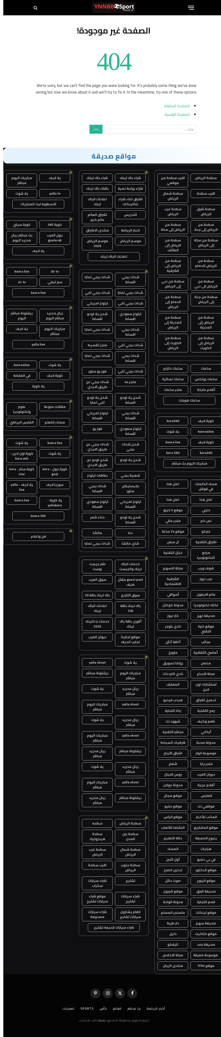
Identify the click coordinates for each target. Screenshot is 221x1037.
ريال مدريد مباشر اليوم (51, 315)
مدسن (203, 663)
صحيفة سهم (202, 923)
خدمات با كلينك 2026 (94, 623)
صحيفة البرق (202, 891)
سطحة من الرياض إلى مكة (169, 227)
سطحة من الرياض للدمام (202, 263)
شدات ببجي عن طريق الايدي (94, 384)
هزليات (202, 849)
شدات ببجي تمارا (94, 277)
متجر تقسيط (94, 345)
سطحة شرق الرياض (202, 211)
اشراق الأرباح (169, 753)
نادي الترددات (169, 674)
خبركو (202, 531)
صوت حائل (169, 881)
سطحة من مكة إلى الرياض (203, 242)
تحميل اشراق (202, 700)
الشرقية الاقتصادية (169, 581)
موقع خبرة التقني (203, 628)
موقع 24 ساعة (169, 531)
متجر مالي (169, 521)
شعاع (169, 764)
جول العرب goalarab (51, 237)
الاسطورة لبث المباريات (35, 204)
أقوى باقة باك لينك (127, 623)
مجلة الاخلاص (169, 955)
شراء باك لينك (127, 178)
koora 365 (34, 516)
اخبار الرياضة (127, 230)
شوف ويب (203, 568)
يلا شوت (169, 431)
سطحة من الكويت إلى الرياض (169, 343)
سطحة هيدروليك (94, 836)
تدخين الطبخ (169, 870)
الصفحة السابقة (174, 105)
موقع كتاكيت (202, 934)
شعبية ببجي (127, 475)
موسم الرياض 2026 (94, 243)
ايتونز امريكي (94, 303)
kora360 (169, 421)
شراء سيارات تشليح (127, 898)
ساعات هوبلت (186, 400)
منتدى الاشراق (94, 230)
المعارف (169, 684)
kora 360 (169, 453)
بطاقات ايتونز (94, 475)
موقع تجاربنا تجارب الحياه (127, 639)
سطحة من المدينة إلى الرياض (169, 322)
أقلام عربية (202, 785)
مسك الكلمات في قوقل (203, 486)
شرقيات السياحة (169, 742)
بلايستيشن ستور (127, 488)
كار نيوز (169, 616)
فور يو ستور (94, 371)
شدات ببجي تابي (94, 293)
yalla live (35, 344)
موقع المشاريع (203, 827)
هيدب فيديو (169, 700)
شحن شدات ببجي (127, 446)
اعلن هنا (169, 484)
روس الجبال (169, 774)
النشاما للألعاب (169, 827)
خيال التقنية (169, 553)
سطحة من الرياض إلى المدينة (203, 322)
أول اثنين (169, 859)
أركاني (202, 732)
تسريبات (65, 1008)
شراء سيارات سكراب (94, 883)
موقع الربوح (202, 881)
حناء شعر (94, 517)
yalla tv (51, 193)
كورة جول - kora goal (51, 471)
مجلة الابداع (203, 674)
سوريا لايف (51, 485)
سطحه (94, 823)
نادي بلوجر (170, 626)
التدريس (127, 215)
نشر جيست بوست (94, 566)
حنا (127, 533)
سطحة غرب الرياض (169, 211)
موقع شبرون (169, 891)
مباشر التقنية (169, 732)
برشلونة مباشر (94, 673)
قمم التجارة (203, 902)
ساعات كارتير (169, 368)
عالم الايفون (202, 594)
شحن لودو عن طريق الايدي (94, 462)
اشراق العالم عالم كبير (94, 217)
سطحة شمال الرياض (169, 195)
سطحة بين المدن (127, 836)
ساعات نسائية (169, 379)
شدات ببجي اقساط (127, 279)
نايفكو (169, 944)
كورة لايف (203, 421)
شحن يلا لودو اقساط (94, 316)
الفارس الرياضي (18, 422)
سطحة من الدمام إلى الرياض (170, 302)
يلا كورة (35, 386)
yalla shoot (94, 662)
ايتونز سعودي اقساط (127, 316)
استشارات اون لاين (202, 686)
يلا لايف (51, 178)
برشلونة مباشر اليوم (18, 315)
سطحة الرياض (202, 178)
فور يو (94, 429)
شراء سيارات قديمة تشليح (110, 927)
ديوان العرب (203, 774)
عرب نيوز (202, 579)
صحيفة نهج (203, 616)
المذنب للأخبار (203, 817)
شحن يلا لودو (127, 460)
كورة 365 (51, 225)
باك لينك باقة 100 (127, 608)
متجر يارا (202, 764)
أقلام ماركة (203, 390)
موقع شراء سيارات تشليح (94, 898)
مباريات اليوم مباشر (127, 675)
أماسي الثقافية (202, 652)
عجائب (202, 642)
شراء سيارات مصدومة (94, 914)
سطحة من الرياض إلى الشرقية (170, 266)
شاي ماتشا (127, 543)
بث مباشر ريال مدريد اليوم (18, 237)
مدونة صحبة (202, 742)
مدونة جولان (169, 785)
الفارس (202, 796)
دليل (169, 934)
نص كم (202, 521)
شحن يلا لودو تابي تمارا (94, 399)
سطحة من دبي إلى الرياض (169, 283)
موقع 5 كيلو (169, 510)
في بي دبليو (202, 859)
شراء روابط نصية (127, 188)
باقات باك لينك (94, 188)
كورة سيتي (18, 225)
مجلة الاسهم (170, 568)
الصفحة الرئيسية (174, 114)
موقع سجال (169, 796)
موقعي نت (202, 806)
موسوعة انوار (202, 753)
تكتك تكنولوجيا (202, 605)
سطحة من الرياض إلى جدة (202, 227)
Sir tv (51, 271)
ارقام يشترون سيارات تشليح (127, 914)
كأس (100, 1008)
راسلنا (98, 1020)
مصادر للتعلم (51, 422)
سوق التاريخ (127, 595)
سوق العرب (94, 579)
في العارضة (18, 375)
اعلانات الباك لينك (94, 201)
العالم (114, 1008)
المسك (169, 849)
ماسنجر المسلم (169, 912)
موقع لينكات (202, 912)
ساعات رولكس (202, 379)
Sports (83, 1008)
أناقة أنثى (169, 642)
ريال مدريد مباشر (127, 691)
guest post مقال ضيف (127, 582)
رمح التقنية (203, 711)
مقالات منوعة (51, 407)
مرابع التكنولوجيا (203, 555)
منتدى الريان (170, 966)
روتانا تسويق (170, 663)
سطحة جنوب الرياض (127, 867)
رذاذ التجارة (170, 711)
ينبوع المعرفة (202, 838)
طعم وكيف (203, 721)
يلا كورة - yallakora (51, 502)
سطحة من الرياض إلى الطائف (170, 245)
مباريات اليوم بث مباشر (186, 463)
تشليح (127, 881)
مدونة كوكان (169, 605)
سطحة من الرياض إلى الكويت (203, 343)
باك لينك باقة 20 (93, 595)
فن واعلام (35, 536)
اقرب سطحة (202, 193)
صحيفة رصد (203, 944)
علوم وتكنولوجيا (18, 409)
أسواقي (170, 594)
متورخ (169, 652)
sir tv (18, 282)
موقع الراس (169, 817)
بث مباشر (130, 1008)
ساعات (203, 368)
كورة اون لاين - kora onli (18, 455)
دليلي (202, 510)
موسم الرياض (127, 241)
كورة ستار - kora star (18, 471)
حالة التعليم (169, 838)
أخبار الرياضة (152, 1008)
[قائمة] (188, 7)
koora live (169, 442)
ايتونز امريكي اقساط (94, 415)
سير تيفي (51, 282)
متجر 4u (127, 382)
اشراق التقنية (202, 542)
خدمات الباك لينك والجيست (127, 566)
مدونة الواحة (170, 902)
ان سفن (170, 542)
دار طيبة (169, 923)
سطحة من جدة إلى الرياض (202, 299)
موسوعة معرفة (202, 955)
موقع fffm (202, 966)
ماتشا (94, 533)
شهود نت (169, 721)
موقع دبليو (169, 806)
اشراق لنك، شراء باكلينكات (127, 201)
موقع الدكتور (202, 870)
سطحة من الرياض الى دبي (202, 283)
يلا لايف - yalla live (18, 487)
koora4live (203, 431)
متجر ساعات (170, 390)
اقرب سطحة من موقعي (169, 180)
